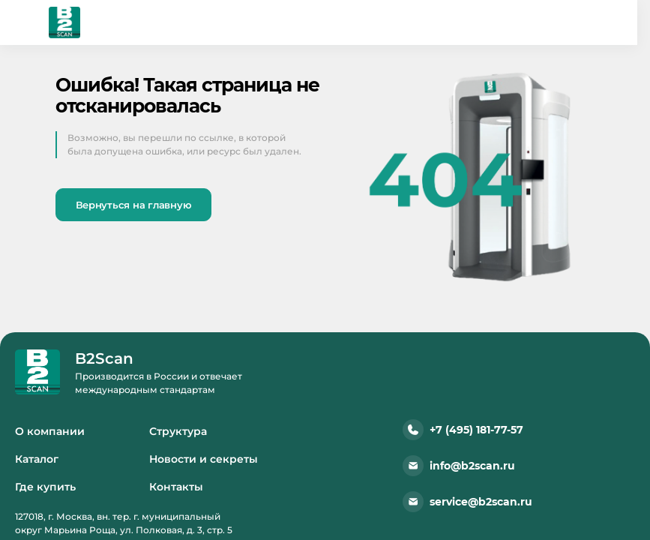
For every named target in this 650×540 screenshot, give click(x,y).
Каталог (36, 459)
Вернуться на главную (134, 205)
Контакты (176, 487)
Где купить (45, 487)
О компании (50, 431)
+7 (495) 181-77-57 (463, 429)
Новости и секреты (203, 459)
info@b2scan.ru (459, 465)
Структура (178, 431)
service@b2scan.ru (467, 501)
